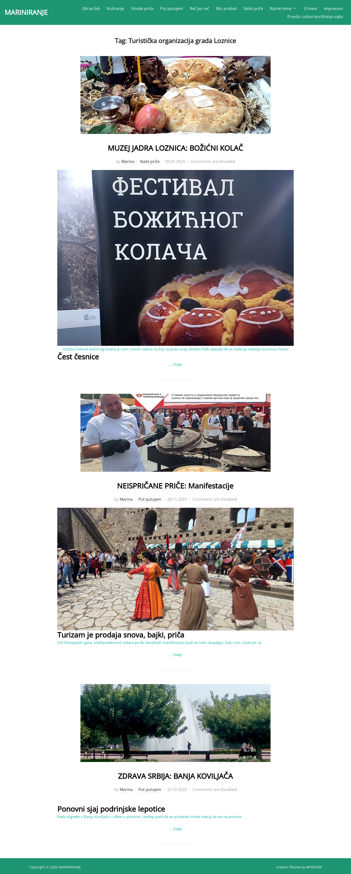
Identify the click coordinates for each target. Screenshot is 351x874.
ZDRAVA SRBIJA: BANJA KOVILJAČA (175, 777)
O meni (310, 9)
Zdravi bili (91, 9)
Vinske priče (142, 9)
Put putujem (171, 9)
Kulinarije (116, 9)
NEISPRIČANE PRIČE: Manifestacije (175, 487)
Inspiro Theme (288, 868)
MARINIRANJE (37, 13)
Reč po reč (200, 9)
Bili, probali (226, 9)
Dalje (177, 366)
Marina (127, 163)
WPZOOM (314, 868)
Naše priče (253, 9)
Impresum (333, 9)
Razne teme (283, 9)
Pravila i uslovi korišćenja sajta (315, 17)
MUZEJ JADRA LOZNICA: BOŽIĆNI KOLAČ (175, 149)
